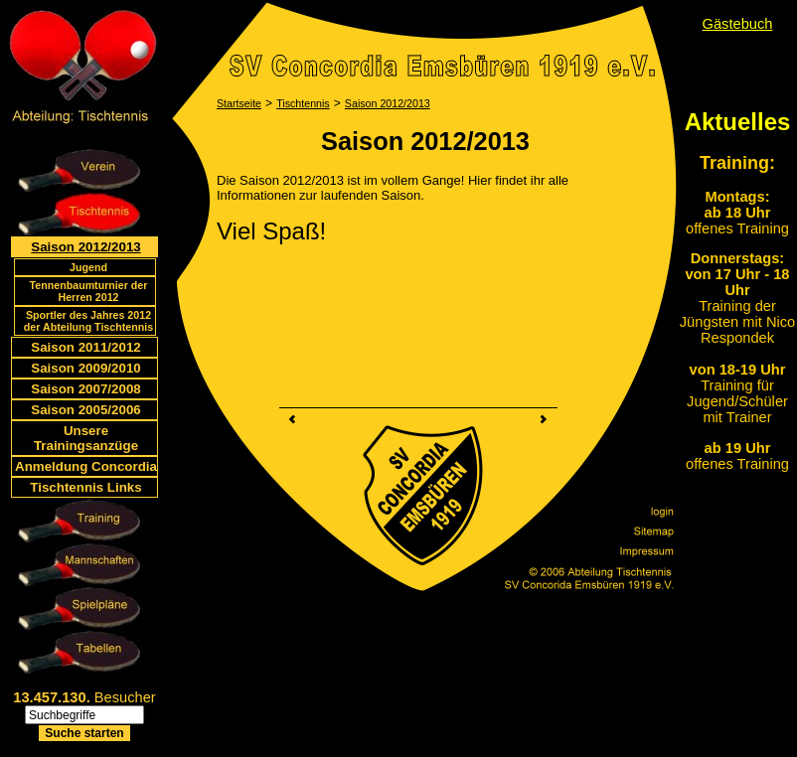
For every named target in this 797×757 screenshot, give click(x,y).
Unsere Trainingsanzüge (86, 438)
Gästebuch (738, 24)
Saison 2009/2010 (85, 368)
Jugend (88, 267)
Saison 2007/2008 (85, 388)
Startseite (239, 103)
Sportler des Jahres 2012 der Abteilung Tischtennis (88, 321)
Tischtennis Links (85, 487)
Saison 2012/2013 (85, 246)
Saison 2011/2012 (85, 347)
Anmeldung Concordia (86, 466)
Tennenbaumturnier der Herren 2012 (89, 291)
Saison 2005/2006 (85, 409)
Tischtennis (303, 103)
